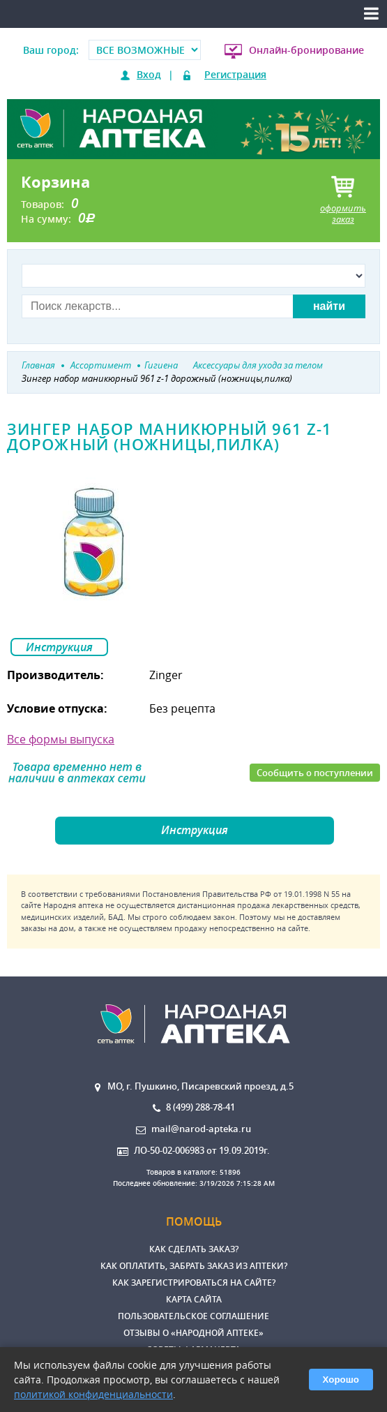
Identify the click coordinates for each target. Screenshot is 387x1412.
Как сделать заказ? (193, 1249)
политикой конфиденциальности (93, 1394)
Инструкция (59, 647)
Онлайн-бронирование (306, 50)
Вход (149, 74)
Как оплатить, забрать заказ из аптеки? (193, 1266)
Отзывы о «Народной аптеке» (193, 1333)
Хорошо (341, 1379)
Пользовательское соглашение (193, 1316)
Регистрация (235, 74)
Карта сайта (194, 1299)
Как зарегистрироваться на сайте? (193, 1282)
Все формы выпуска (60, 739)
